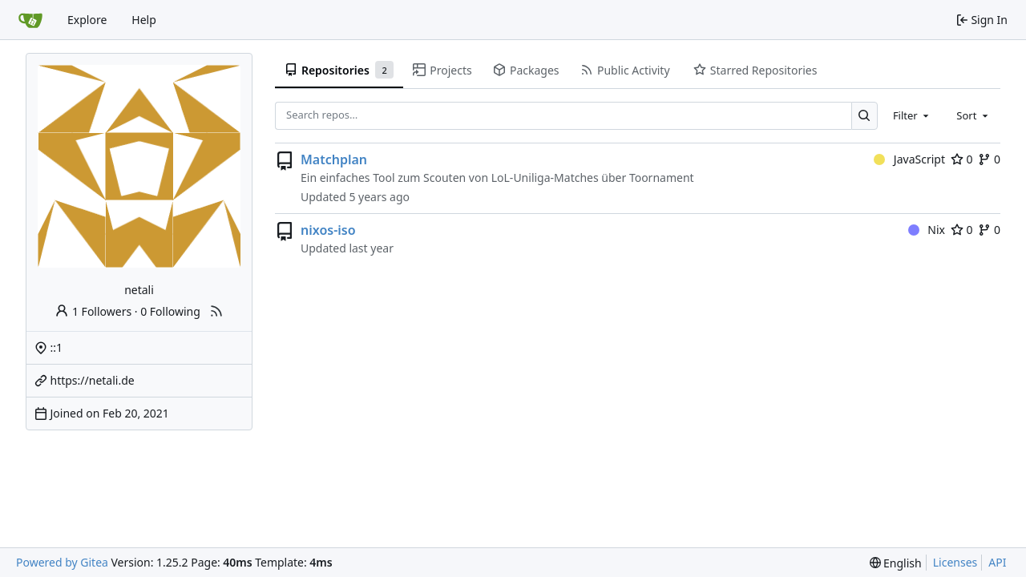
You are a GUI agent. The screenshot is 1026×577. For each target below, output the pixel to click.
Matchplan (334, 159)
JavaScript (909, 159)
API (997, 562)
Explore (87, 19)
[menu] (896, 563)
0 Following (170, 311)
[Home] (30, 20)
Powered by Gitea (62, 562)
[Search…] (864, 116)
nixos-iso (328, 230)
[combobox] (912, 115)
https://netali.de (92, 380)
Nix (926, 229)
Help (143, 19)
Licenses (955, 562)
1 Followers (93, 311)
